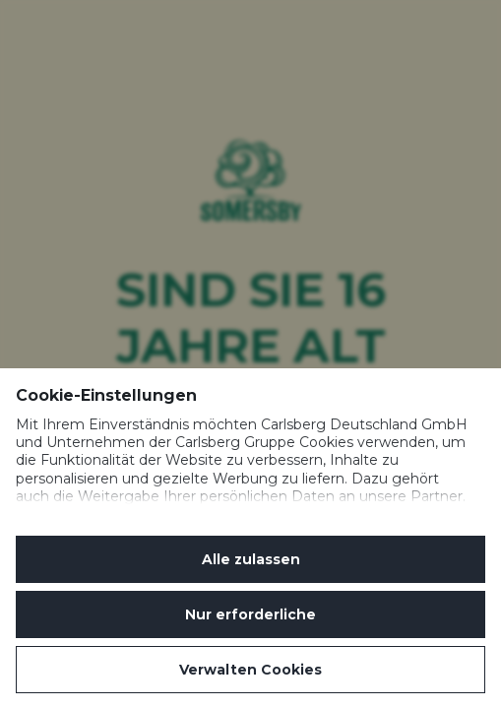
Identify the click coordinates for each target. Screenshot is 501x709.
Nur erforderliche (250, 614)
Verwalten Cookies (250, 669)
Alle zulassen (251, 559)
